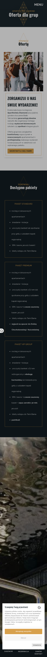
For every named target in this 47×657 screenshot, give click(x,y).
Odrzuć (23, 638)
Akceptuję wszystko (23, 631)
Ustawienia (37, 645)
